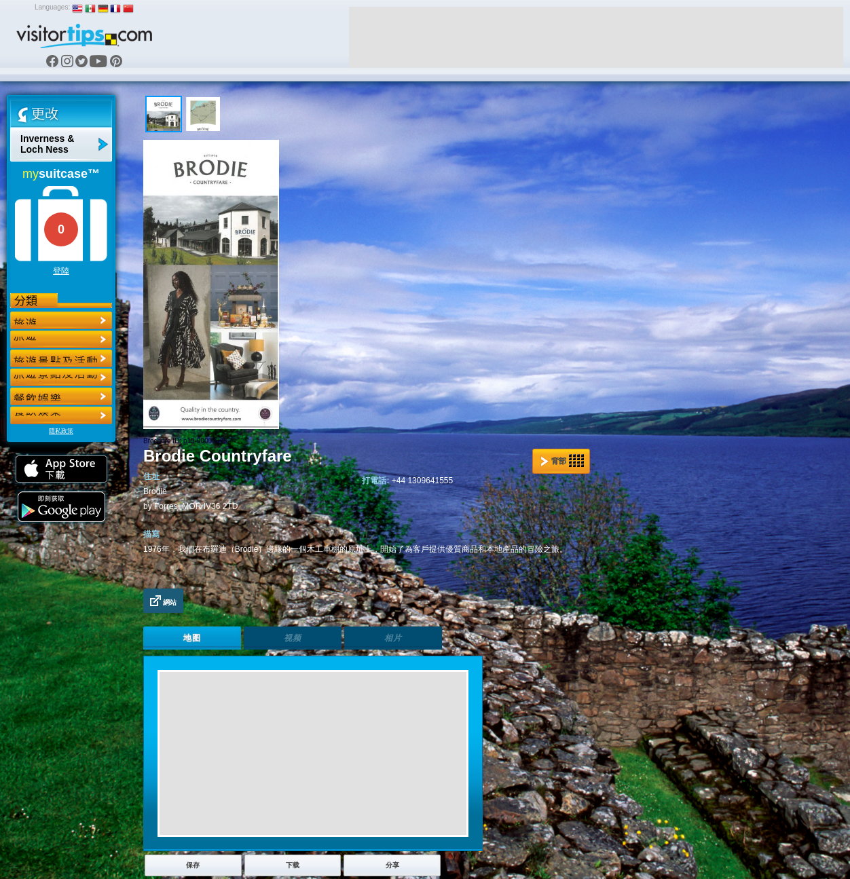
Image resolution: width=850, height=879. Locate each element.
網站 (163, 600)
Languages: (52, 7)
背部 (562, 461)
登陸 (61, 271)
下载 (292, 865)
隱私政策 (61, 431)
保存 (193, 865)
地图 (192, 638)
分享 (392, 865)
